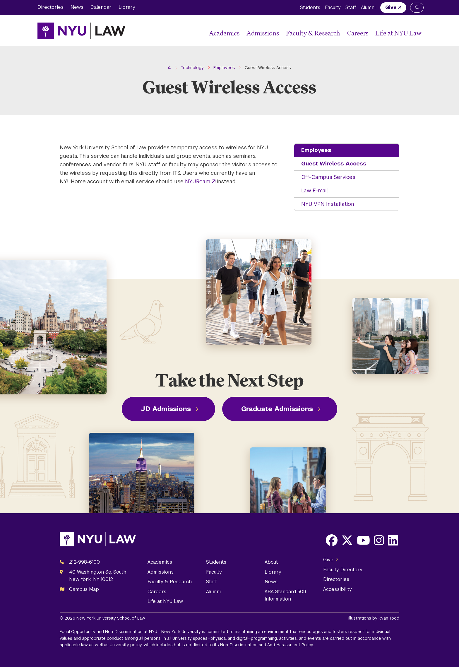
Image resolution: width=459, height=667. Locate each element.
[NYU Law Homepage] (81, 30)
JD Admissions (166, 409)
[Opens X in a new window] (347, 540)
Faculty (333, 7)
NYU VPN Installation (327, 204)
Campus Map (84, 589)
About (271, 562)
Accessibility (337, 589)
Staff (350, 7)
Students (310, 7)
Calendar (101, 7)
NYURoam (197, 181)
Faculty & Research (313, 33)
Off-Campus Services (328, 177)
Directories (50, 7)
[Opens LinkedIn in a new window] (393, 540)
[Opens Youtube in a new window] (363, 540)
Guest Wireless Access (333, 163)
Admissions (262, 33)
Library (127, 7)
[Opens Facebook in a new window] (332, 540)
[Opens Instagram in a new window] (379, 540)
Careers (357, 33)
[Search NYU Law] (417, 8)
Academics (224, 33)
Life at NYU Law (398, 33)
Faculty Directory (342, 570)
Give (391, 7)
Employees (316, 150)
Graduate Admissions (277, 409)
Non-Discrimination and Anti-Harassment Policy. (267, 644)
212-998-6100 (84, 562)
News (77, 7)
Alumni (368, 7)
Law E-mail (314, 190)
